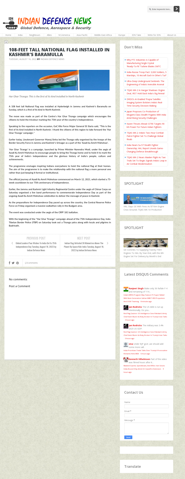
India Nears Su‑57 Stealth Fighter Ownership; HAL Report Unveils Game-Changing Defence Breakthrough (145, 148)
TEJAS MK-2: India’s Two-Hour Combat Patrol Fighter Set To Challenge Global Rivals (145, 136)
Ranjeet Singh (136, 288)
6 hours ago (145, 354)
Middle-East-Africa (103, 35)
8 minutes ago (146, 301)
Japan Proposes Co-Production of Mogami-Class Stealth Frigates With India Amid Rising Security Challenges (146, 114)
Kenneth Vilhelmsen (139, 359)
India (20, 35)
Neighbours (34, 35)
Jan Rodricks (135, 306)
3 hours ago (129, 320)
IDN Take (136, 35)
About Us (171, 35)
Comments (31, 262)
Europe (121, 35)
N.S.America (64, 35)
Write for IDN (154, 35)
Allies (49, 35)
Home (8, 35)
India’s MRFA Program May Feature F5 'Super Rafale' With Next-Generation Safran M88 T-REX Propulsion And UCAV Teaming (144, 298)
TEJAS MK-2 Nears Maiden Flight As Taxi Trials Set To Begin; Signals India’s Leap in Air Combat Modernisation (147, 160)
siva (131, 343)
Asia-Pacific (82, 35)
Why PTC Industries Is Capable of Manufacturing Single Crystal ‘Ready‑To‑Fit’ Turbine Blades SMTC (144, 63)
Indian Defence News (52, 59)
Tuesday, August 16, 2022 (23, 59)
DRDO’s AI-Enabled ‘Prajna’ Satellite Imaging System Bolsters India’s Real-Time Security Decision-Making (145, 102)
